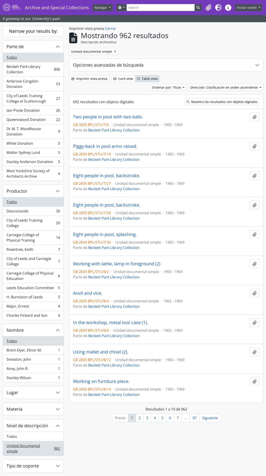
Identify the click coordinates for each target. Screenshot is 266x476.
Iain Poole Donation (33, 111)
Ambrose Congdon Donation (33, 84)
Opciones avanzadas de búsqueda (108, 65)
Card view (123, 78)
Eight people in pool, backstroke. (106, 175)
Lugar (12, 392)
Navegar (101, 7)
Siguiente (210, 417)
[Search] (161, 7)
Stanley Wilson (33, 378)
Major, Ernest (33, 307)
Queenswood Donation (33, 120)
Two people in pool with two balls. (108, 117)
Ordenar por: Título (167, 87)
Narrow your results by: (33, 31)
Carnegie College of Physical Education (33, 276)
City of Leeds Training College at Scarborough (33, 98)
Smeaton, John (33, 360)
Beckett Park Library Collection (33, 69)
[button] (208, 8)
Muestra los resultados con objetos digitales (221, 102)
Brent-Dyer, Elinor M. (33, 351)
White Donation (33, 144)
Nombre (15, 330)
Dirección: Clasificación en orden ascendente (224, 87)
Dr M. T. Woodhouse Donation (33, 131)
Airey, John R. (33, 369)
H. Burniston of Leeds (33, 298)
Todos (11, 57)
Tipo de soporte (22, 466)
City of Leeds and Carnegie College (33, 261)
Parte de (15, 47)
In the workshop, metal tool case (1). (110, 322)
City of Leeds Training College (33, 223)
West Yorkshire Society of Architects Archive (33, 173)
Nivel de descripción (27, 426)
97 (195, 417)
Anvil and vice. (87, 293)
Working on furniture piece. (101, 381)
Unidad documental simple (33, 448)
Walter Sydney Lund (33, 153)
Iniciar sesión (247, 7)
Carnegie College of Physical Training (33, 237)
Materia (14, 409)
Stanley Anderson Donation (33, 162)
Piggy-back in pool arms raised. (105, 146)
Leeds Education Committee (33, 289)
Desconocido (33, 212)
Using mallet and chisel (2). (100, 352)
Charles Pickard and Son (33, 316)
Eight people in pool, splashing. (105, 234)
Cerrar (110, 28)
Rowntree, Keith (33, 250)
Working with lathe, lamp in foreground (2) (116, 263)
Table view (147, 78)
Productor (16, 191)
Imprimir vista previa (89, 78)
